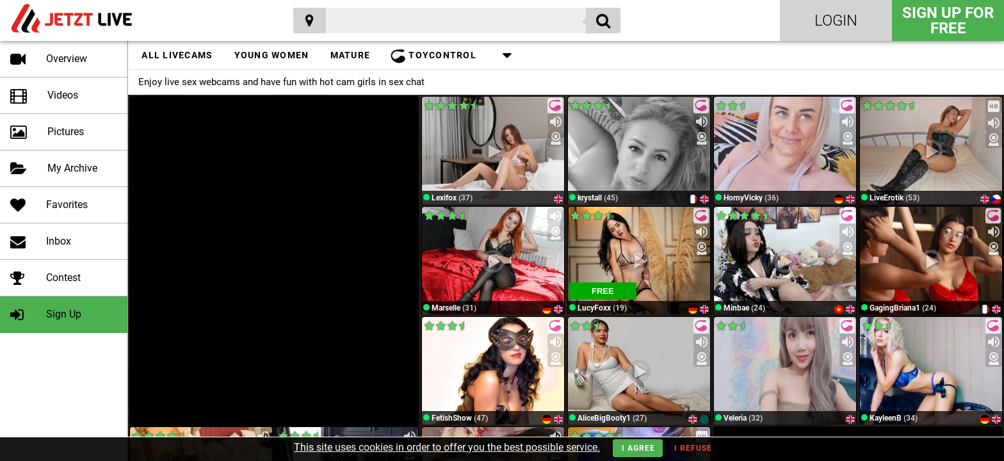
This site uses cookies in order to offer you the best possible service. (447, 447)
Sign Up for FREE (948, 20)
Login (835, 20)
